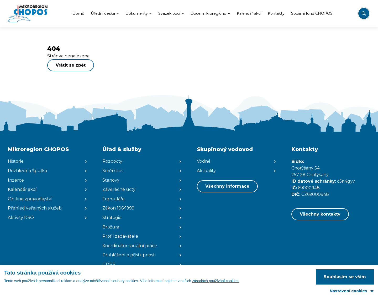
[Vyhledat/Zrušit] (363, 13)
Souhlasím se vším (345, 276)
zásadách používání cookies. (215, 281)
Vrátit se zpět (71, 65)
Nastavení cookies (348, 290)
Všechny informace (227, 186)
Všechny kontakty (320, 214)
